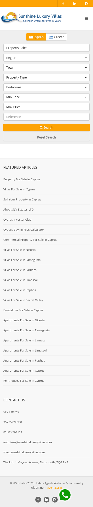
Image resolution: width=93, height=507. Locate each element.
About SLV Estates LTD (18, 209)
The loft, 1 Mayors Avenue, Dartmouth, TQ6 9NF (35, 462)
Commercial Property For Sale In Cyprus (30, 240)
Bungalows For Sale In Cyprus (23, 310)
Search (46, 127)
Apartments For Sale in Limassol (25, 350)
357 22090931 (12, 422)
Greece (56, 37)
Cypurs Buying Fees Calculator (23, 230)
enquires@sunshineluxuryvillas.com (27, 442)
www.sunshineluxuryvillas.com (24, 452)
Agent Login (54, 488)
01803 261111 (12, 432)
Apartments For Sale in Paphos (24, 360)
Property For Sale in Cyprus (21, 179)
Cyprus (36, 37)
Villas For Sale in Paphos (19, 290)
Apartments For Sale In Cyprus (23, 371)
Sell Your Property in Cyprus (22, 199)
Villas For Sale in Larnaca (20, 270)
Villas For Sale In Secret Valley (23, 300)
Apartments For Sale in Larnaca (24, 340)
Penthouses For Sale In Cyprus (23, 381)
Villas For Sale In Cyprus (19, 189)
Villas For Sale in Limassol (20, 280)
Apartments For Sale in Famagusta (26, 330)
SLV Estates (11, 412)
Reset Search (46, 137)
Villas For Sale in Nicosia (19, 250)
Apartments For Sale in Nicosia (24, 320)
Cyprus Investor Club (17, 219)
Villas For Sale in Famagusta (22, 260)
